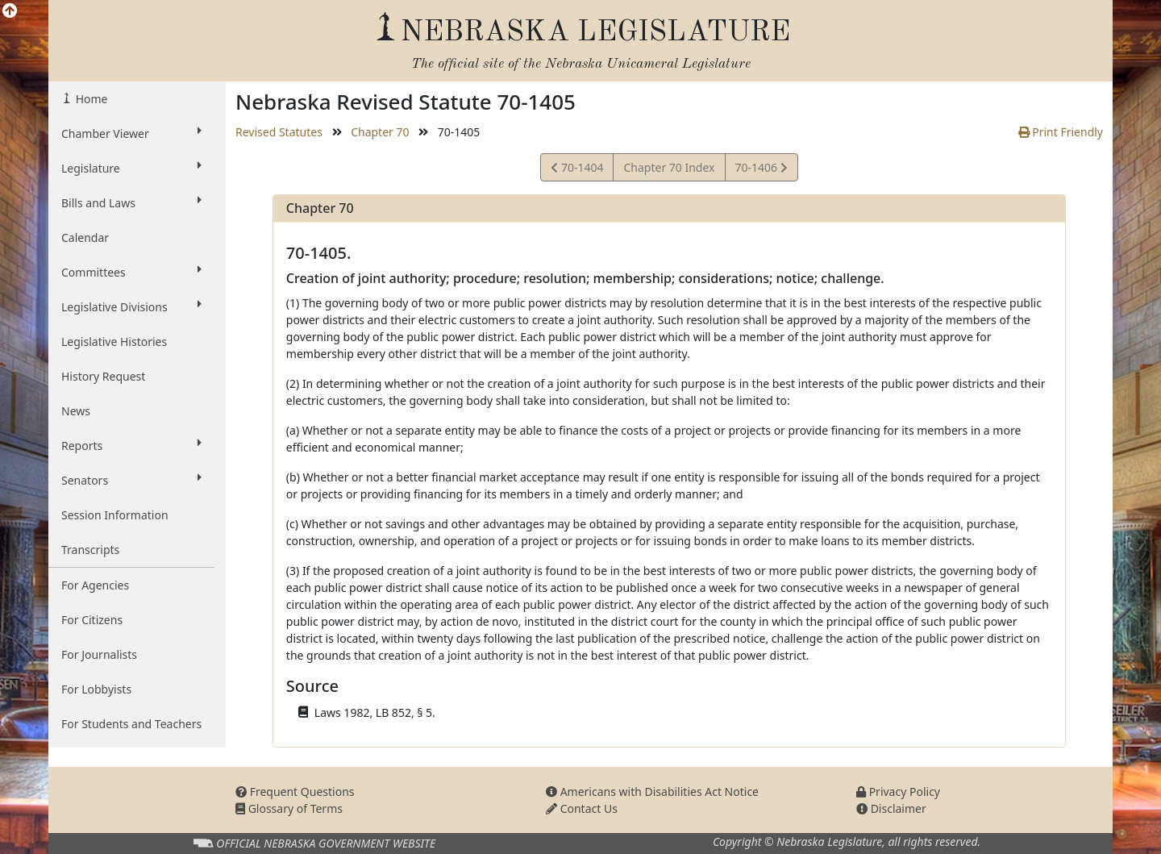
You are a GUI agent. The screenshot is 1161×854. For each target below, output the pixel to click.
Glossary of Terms (289, 808)
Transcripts (90, 549)
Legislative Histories (114, 341)
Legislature (131, 168)
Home (90, 98)
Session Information (115, 515)
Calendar (85, 237)
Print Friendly (1060, 132)
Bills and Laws (131, 202)
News (75, 411)
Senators (131, 480)
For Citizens (92, 619)
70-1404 (577, 169)
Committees (131, 272)
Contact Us (582, 808)
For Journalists (99, 654)
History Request (103, 376)
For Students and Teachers (131, 723)
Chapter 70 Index (668, 167)
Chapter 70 (380, 132)
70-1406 (761, 169)
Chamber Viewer (131, 133)
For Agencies (95, 585)
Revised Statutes (278, 132)
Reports (131, 445)
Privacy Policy (898, 791)
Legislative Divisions (131, 306)
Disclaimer (891, 808)
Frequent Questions (295, 791)
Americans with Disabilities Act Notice (652, 791)
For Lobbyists (96, 689)
